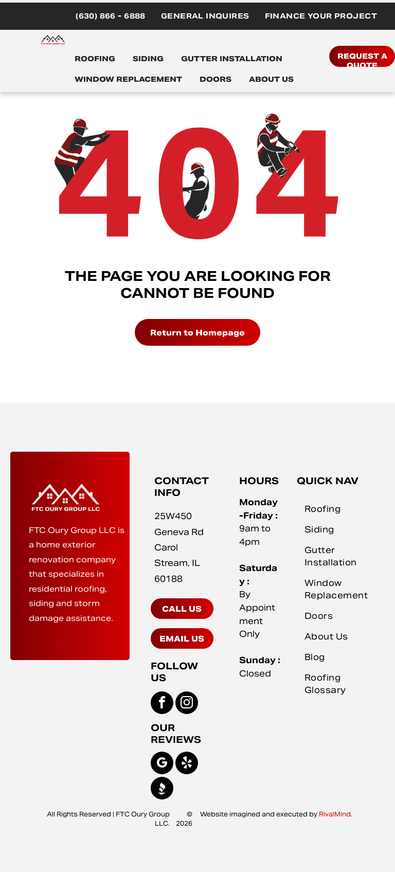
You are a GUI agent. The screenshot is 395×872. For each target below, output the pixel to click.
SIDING (148, 58)
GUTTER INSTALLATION (231, 58)
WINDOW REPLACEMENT (128, 79)
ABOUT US (271, 79)
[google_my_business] (162, 764)
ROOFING (95, 58)
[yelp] (186, 764)
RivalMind (335, 814)
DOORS (215, 79)
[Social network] (162, 789)
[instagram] (186, 704)
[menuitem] (110, 16)
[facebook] (162, 704)
